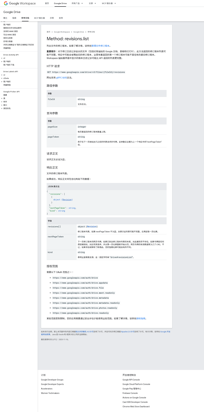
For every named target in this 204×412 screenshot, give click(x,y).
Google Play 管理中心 (132, 389)
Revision (67, 199)
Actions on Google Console (134, 398)
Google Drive (11, 12)
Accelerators (46, 389)
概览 (5, 18)
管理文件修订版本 (100, 46)
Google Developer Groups (52, 380)
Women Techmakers (50, 393)
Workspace (22, 3)
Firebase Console (130, 393)
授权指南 (140, 318)
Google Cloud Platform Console (136, 384)
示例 (52, 18)
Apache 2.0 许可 (127, 332)
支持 (61, 18)
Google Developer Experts (52, 384)
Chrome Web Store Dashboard (136, 406)
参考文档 (91, 32)
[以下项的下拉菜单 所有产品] (83, 3)
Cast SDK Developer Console (135, 402)
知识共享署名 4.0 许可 (84, 332)
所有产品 (76, 3)
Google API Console (131, 380)
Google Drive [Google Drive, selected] (60, 3)
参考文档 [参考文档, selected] (25, 18)
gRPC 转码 (61, 77)
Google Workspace (62, 32)
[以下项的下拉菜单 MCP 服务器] (116, 3)
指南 (14, 18)
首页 (47, 3)
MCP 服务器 (107, 3)
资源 (91, 3)
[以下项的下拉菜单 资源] (96, 3)
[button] (18, 21)
